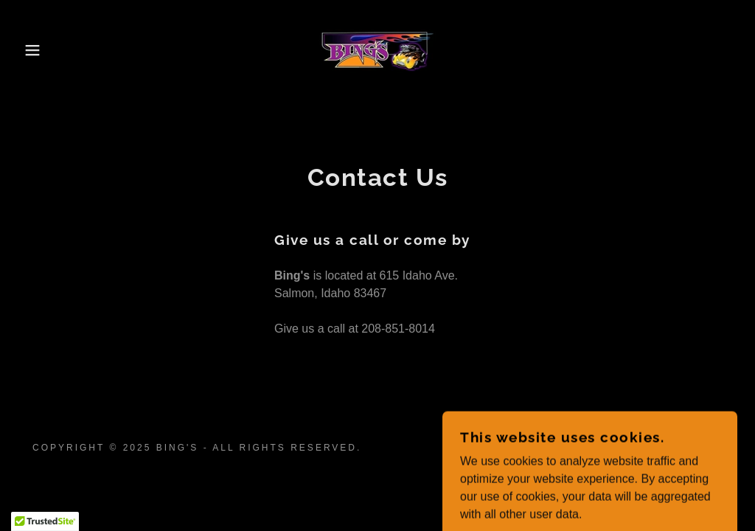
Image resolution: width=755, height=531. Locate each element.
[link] (377, 49)
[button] (38, 50)
